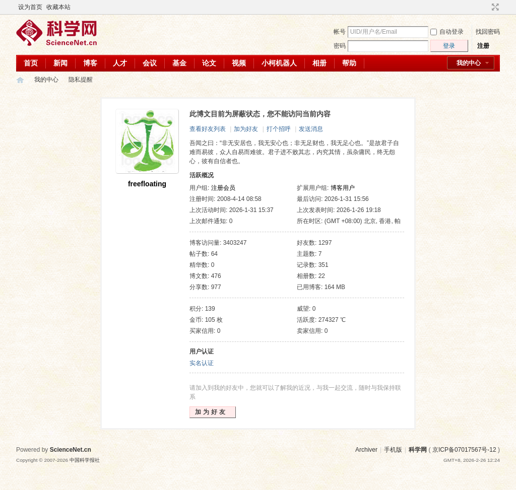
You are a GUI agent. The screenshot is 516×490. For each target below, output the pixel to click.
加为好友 (246, 128)
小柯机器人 (279, 63)
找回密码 (488, 31)
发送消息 (311, 128)
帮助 (349, 63)
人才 (120, 63)
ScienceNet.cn (70, 449)
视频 (239, 63)
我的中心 (469, 62)
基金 (179, 63)
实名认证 (201, 363)
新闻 (60, 63)
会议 (150, 63)
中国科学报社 (85, 460)
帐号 (340, 31)
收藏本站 (58, 7)
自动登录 (447, 31)
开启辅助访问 (485, 7)
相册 (319, 63)
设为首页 (30, 7)
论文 (209, 63)
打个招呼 (279, 128)
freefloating (147, 184)
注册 (483, 45)
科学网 (20, 80)
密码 (340, 45)
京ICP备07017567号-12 (464, 449)
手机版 (393, 449)
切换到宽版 (494, 7)
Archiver (366, 449)
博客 (90, 63)
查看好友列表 (207, 128)
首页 (31, 63)
